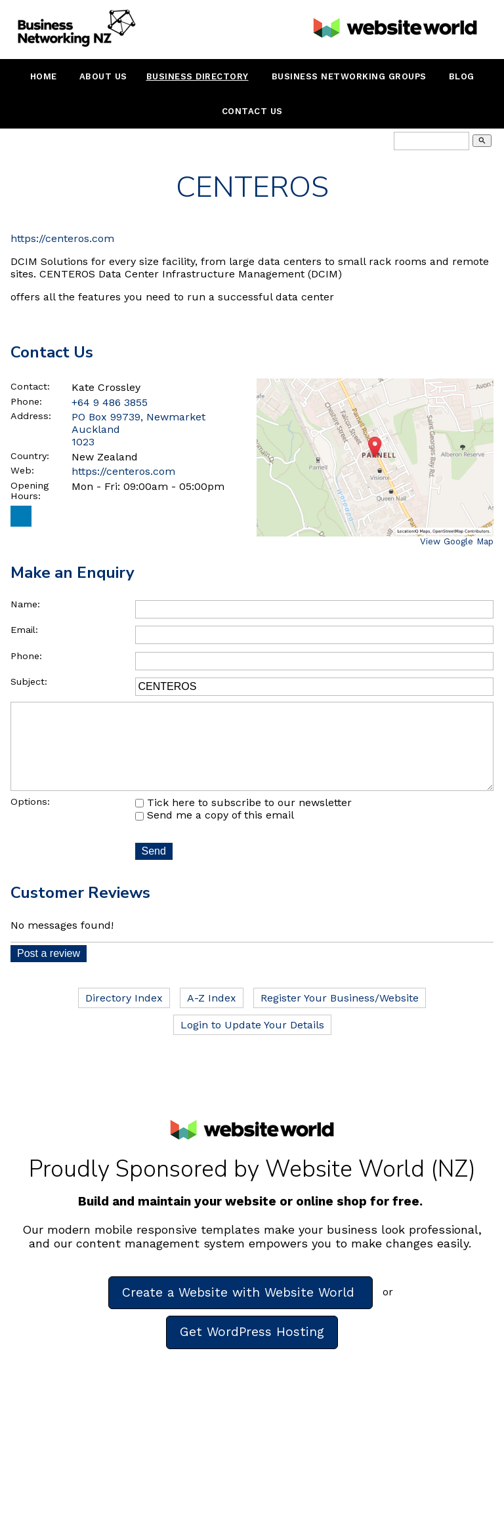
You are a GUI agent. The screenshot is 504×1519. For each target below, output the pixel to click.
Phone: (26, 401)
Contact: (30, 386)
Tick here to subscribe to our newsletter (243, 821)
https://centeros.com (62, 238)
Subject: (28, 681)
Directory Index (124, 1016)
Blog (461, 76)
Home (43, 76)
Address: (30, 416)
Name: (25, 604)
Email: (24, 629)
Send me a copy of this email (214, 833)
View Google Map (457, 541)
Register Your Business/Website (340, 1016)
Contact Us (252, 111)
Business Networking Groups (349, 76)
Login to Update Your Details (252, 1043)
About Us (103, 76)
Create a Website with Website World (240, 1310)
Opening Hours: (29, 490)
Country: (29, 456)
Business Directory (197, 76)
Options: (30, 820)
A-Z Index (211, 1016)
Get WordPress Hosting (252, 1350)
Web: (22, 470)
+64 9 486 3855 (110, 402)
